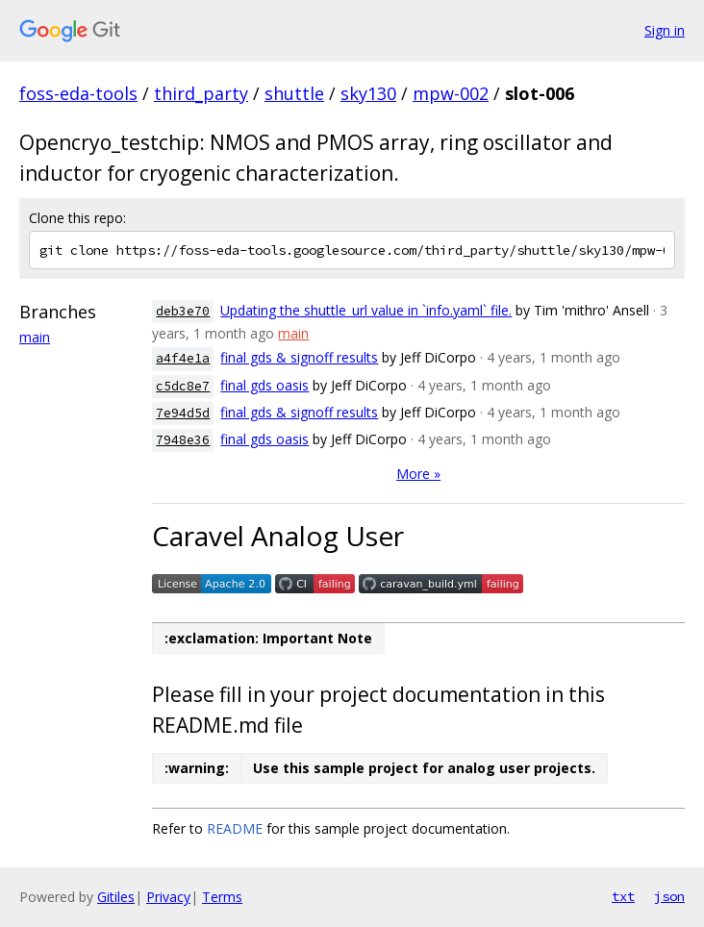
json (669, 896)
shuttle (294, 93)
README (235, 828)
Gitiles (116, 897)
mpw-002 (451, 93)
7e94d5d (183, 413)
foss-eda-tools (78, 93)
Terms (222, 897)
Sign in (664, 30)
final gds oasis (264, 385)
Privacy (168, 897)
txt (623, 896)
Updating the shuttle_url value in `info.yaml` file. (366, 310)
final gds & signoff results (299, 357)
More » (418, 473)
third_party (201, 93)
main (34, 337)
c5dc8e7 (183, 386)
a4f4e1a (183, 358)
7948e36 (183, 440)
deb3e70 (183, 311)
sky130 (368, 93)
